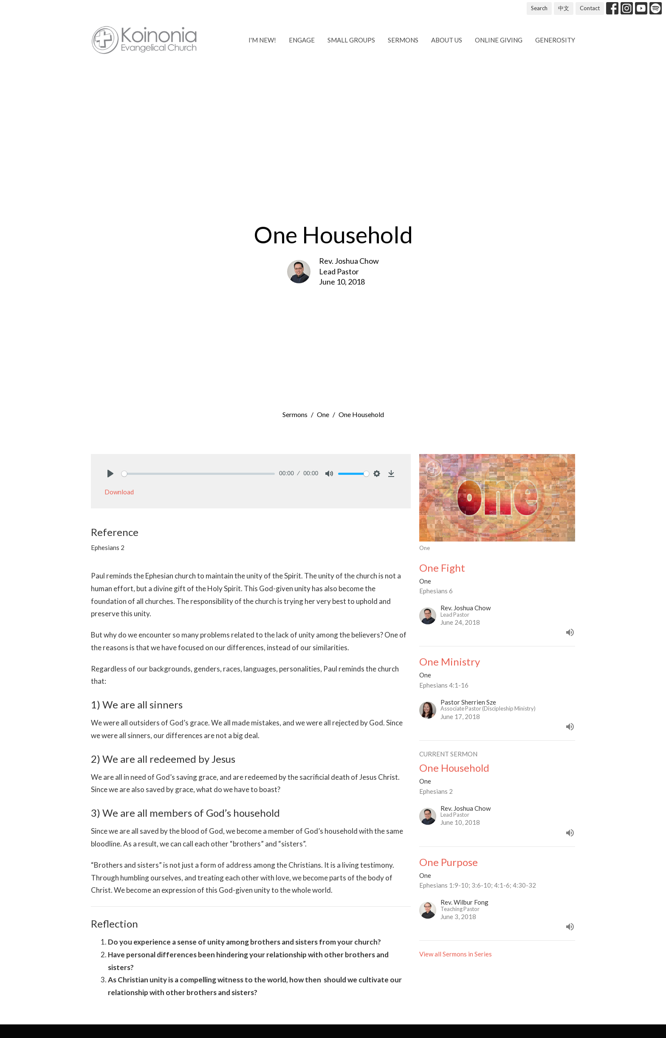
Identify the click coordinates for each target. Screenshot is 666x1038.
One (323, 414)
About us (446, 40)
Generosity (555, 40)
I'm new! (262, 40)
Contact (590, 8)
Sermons (403, 40)
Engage (302, 40)
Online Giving (498, 40)
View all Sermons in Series (455, 954)
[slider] (198, 474)
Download (119, 492)
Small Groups (351, 40)
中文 (563, 8)
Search (539, 8)
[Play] (110, 473)
